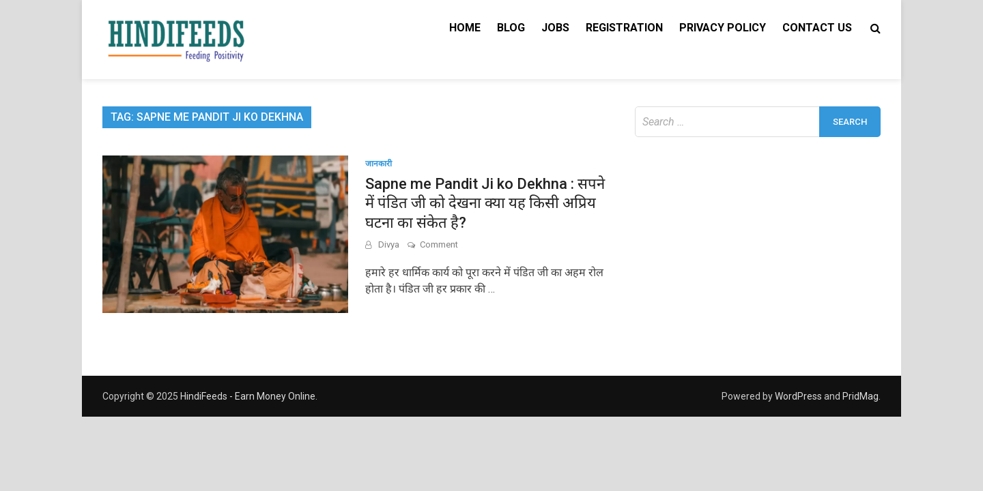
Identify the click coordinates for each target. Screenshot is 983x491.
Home (465, 27)
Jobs (555, 27)
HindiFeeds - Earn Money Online (247, 396)
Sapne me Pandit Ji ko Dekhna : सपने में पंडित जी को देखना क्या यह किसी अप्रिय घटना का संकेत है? (485, 203)
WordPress (798, 396)
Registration (624, 27)
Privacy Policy (722, 27)
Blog (511, 27)
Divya (388, 244)
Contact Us (817, 27)
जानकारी (378, 163)
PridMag (860, 396)
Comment (439, 244)
